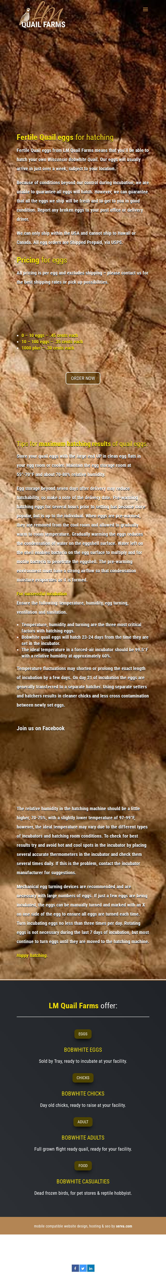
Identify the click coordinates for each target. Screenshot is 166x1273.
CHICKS (83, 1077)
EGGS (83, 1033)
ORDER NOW (83, 378)
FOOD (83, 1165)
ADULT (83, 1121)
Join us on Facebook (41, 728)
